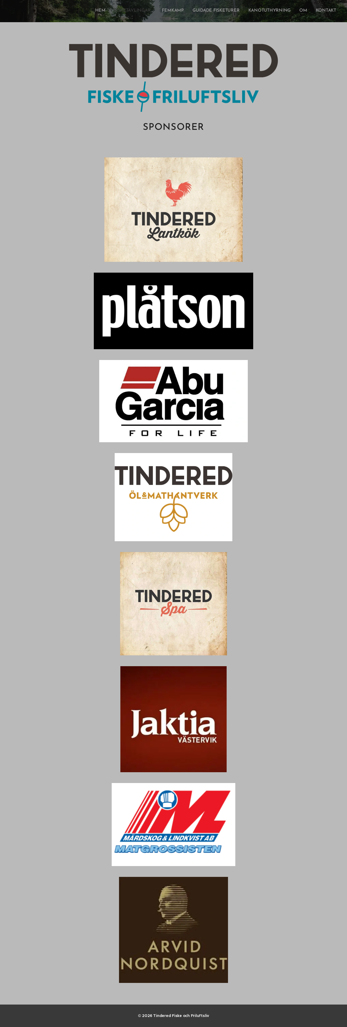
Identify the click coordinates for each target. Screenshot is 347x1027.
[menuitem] (283, 11)
